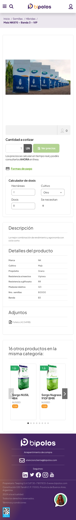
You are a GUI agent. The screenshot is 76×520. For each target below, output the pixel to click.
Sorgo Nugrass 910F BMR (51, 396)
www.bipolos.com (57, 483)
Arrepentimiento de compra (38, 452)
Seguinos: (38, 468)
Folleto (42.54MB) (20, 322)
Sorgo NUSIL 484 (20, 396)
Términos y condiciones (14, 502)
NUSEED (16, 402)
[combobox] (53, 192)
